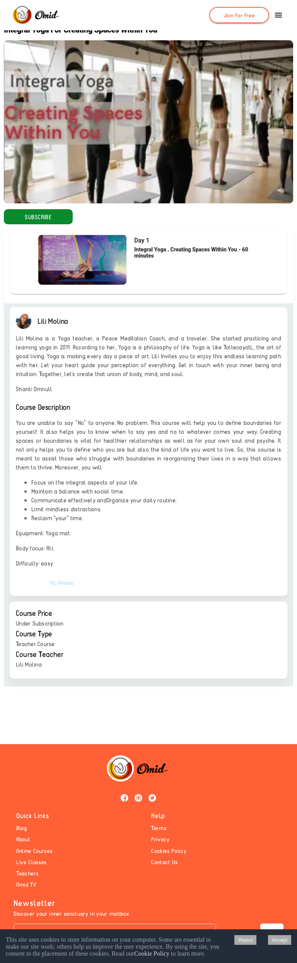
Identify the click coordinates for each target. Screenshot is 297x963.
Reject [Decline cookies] (245, 940)
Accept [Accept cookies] (279, 940)
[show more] (278, 15)
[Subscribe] (38, 216)
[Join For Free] (239, 15)
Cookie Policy (151, 953)
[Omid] (35, 15)
